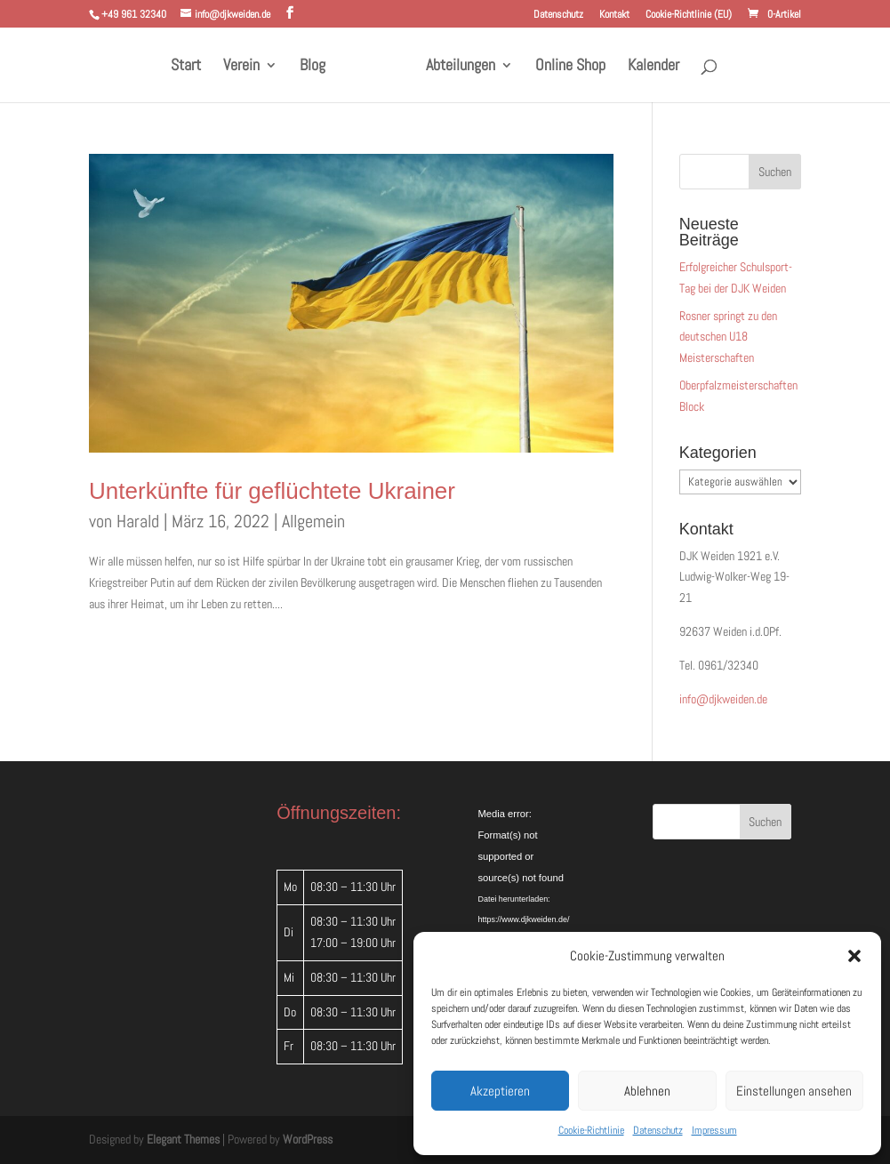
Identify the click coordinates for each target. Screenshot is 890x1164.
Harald (137, 521)
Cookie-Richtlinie (591, 1130)
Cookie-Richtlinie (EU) (688, 15)
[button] (854, 956)
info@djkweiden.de (723, 699)
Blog (319, 67)
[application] (538, 845)
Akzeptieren (500, 1090)
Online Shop (564, 67)
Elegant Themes (183, 1139)
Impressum (714, 1130)
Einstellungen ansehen (794, 1090)
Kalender (647, 67)
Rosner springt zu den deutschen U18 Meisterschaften (728, 337)
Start (192, 67)
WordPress (308, 1139)
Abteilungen (454, 67)
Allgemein (313, 521)
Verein (247, 67)
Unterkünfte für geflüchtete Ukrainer (272, 491)
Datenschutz (658, 1130)
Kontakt (614, 15)
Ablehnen (647, 1090)
